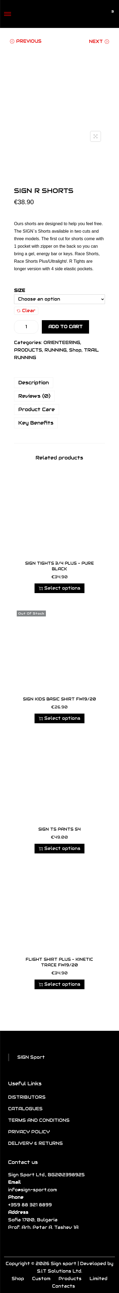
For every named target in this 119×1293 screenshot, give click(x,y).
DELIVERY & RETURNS (35, 1143)
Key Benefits (35, 423)
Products (70, 1278)
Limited (98, 1278)
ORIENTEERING (61, 342)
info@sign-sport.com (32, 1190)
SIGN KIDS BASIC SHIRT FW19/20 (59, 699)
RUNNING (56, 350)
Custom (41, 1278)
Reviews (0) (34, 396)
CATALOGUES (25, 1109)
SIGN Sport (31, 1057)
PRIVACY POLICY (29, 1132)
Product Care (36, 409)
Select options (59, 588)
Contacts (63, 1286)
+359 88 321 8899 (30, 1205)
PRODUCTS (28, 350)
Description (33, 382)
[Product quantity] (26, 327)
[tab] (59, 382)
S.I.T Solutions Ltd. (59, 1271)
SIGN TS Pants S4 (59, 829)
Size (19, 290)
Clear (26, 310)
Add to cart (65, 327)
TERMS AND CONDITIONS (39, 1120)
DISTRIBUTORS (27, 1097)
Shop (75, 350)
